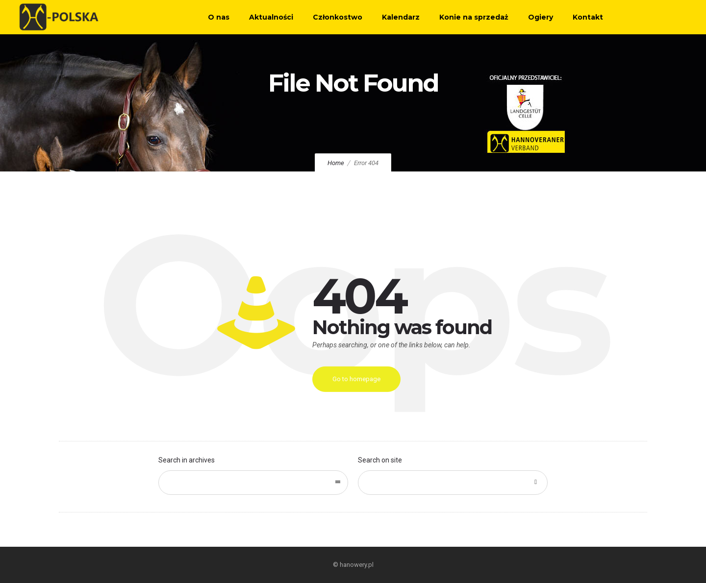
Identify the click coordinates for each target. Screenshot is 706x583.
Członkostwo (337, 17)
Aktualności (271, 17)
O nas (218, 17)
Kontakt (588, 17)
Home (336, 163)
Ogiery (540, 17)
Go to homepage (356, 379)
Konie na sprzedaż (473, 17)
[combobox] (253, 482)
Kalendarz (401, 17)
